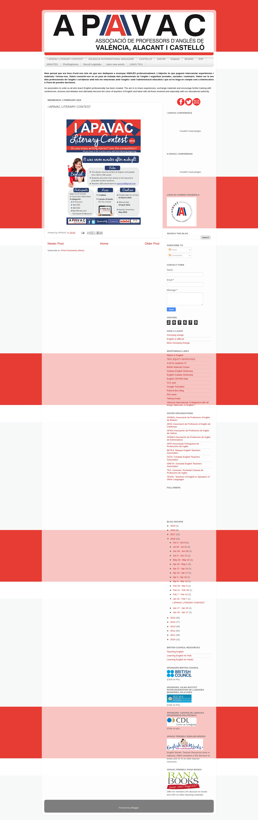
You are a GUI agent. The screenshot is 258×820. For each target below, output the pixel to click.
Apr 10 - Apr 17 (181, 573)
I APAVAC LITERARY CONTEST (65, 59)
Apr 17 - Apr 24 (181, 568)
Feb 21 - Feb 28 (181, 590)
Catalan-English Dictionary (180, 371)
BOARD (189, 59)
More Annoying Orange (178, 343)
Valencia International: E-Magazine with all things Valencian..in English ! (187, 403)
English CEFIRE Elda (177, 379)
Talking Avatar (174, 398)
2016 (173, 539)
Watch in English (175, 355)
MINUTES (52, 64)
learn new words (115, 64)
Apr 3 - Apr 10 (180, 577)
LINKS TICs (135, 64)
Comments (175, 255)
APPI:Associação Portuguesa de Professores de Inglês (183, 445)
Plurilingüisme (70, 64)
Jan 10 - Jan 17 (181, 612)
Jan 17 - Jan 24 (181, 608)
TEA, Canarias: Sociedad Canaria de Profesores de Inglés (185, 471)
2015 (173, 618)
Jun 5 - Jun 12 (180, 555)
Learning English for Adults (180, 659)
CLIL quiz (171, 382)
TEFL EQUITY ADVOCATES (181, 359)
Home (104, 243)
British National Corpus (178, 367)
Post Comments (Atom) (72, 250)
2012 (173, 631)
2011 (173, 635)
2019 (173, 526)
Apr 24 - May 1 (180, 564)
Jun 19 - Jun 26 (181, 551)
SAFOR (161, 59)
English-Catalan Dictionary (180, 375)
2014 (173, 622)
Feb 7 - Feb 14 (180, 594)
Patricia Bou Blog (175, 390)
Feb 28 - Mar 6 (180, 586)
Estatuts (175, 59)
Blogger (135, 808)
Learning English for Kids (179, 655)
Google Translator (175, 386)
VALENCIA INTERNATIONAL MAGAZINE (111, 59)
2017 (173, 534)
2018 (173, 530)
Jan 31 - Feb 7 (180, 599)
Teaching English (175, 651)
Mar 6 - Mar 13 (180, 581)
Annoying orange (175, 335)
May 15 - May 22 (181, 560)
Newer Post (56, 243)
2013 (173, 626)
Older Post (152, 243)
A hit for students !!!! (176, 363)
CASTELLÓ (145, 59)
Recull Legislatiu (92, 64)
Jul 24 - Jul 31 (180, 547)
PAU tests (172, 394)
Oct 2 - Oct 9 (179, 542)
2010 (173, 639)
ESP (200, 59)
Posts (173, 250)
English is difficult (175, 339)
